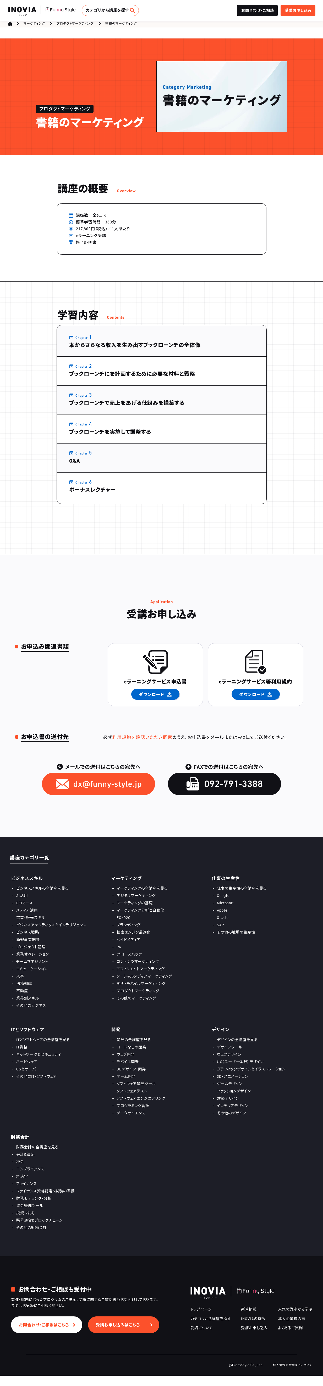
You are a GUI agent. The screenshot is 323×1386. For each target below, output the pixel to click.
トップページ (201, 1319)
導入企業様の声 (291, 1329)
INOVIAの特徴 (253, 1329)
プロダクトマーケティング (75, 25)
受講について (201, 1338)
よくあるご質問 (290, 1338)
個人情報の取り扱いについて (292, 1375)
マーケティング (34, 25)
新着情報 (249, 1319)
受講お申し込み (254, 1338)
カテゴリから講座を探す (107, 10)
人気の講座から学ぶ (295, 1319)
